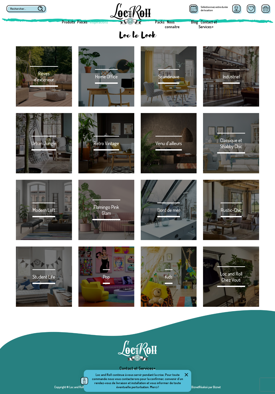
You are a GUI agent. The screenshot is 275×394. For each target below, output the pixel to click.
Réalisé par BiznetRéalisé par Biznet (199, 387)
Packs (160, 22)
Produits (68, 22)
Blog (194, 22)
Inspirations (99, 22)
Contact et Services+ (208, 24)
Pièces (82, 22)
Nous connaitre (172, 24)
